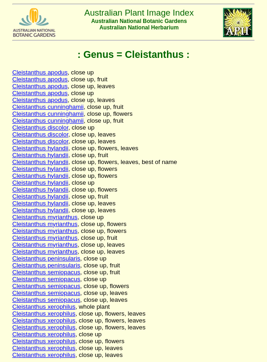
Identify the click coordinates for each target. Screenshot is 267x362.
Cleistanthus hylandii (40, 148)
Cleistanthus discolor (40, 127)
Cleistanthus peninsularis (46, 258)
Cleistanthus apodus (40, 72)
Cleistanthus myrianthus (45, 217)
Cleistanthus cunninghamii (48, 106)
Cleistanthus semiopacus (46, 272)
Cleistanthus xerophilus (44, 306)
